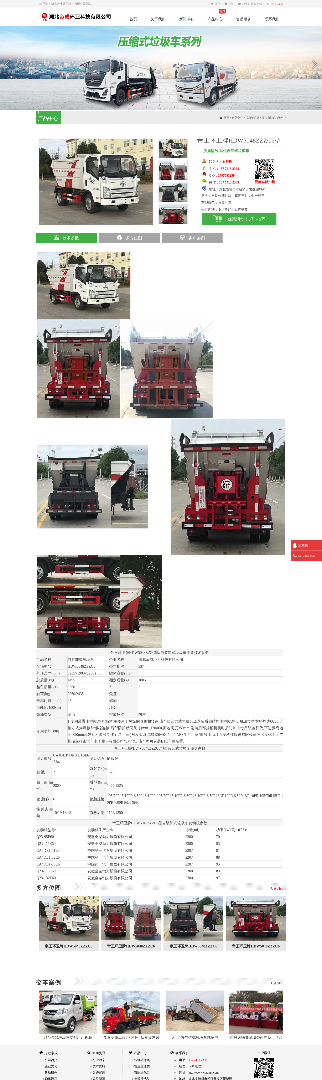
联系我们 (272, 19)
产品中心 (215, 19)
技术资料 (99, 1066)
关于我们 (158, 19)
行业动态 (99, 1059)
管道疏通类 (142, 1066)
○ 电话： (190, 1059)
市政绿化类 (142, 1072)
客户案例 (192, 238)
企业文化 (51, 1066)
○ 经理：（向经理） (189, 1066)
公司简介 (51, 1059)
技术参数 (66, 238)
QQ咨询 (300, 545)
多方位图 (129, 238)
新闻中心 (186, 19)
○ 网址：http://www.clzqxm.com (196, 1072)
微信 (216, 3)
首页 (133, 19)
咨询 (229, 3)
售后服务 (243, 19)
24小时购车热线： (260, 3)
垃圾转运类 (252, 117)
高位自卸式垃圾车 (273, 117)
